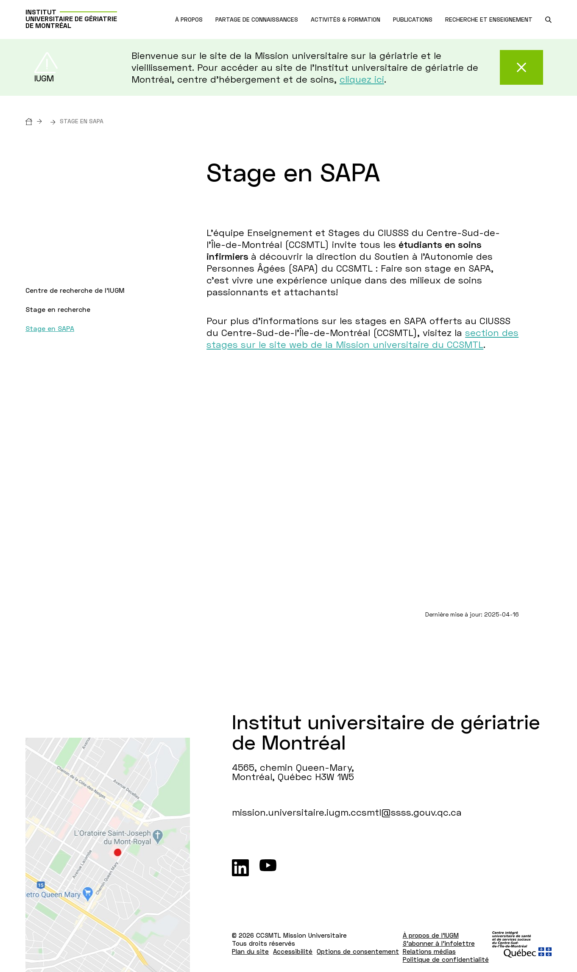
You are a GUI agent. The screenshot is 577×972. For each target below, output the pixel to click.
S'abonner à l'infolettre (439, 943)
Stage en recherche (57, 309)
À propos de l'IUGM (431, 935)
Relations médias (429, 951)
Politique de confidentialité (446, 959)
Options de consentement (358, 951)
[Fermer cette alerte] (521, 67)
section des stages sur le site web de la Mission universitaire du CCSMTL (362, 338)
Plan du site (250, 951)
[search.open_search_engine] (548, 20)
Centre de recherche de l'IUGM (75, 290)
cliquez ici (362, 79)
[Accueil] (35, 121)
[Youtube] (267, 867)
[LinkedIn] (240, 867)
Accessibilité (292, 951)
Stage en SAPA (49, 328)
